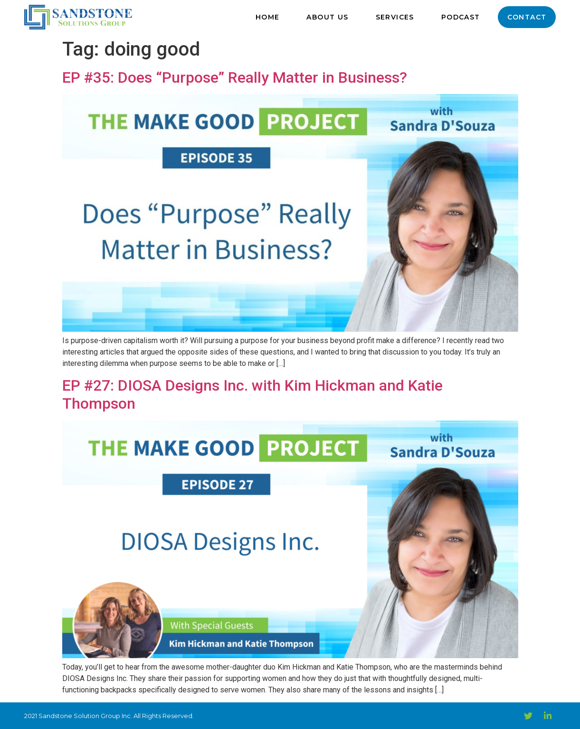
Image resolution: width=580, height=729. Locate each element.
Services (395, 17)
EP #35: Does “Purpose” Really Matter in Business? (234, 77)
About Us (327, 17)
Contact (527, 17)
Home (268, 17)
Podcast (460, 17)
